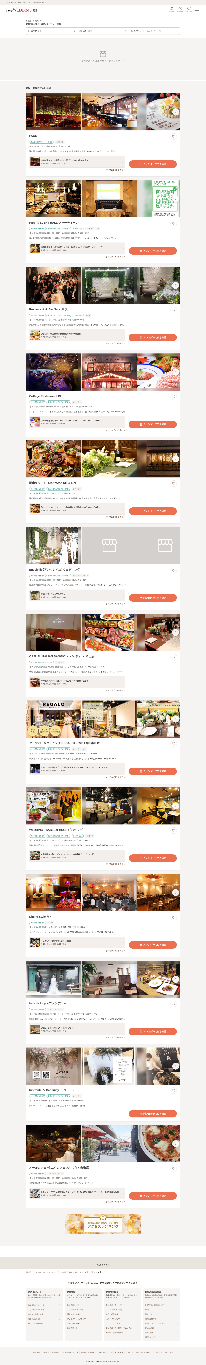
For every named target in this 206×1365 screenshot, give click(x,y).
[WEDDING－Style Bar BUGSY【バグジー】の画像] (103, 805)
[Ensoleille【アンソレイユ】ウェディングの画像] (103, 545)
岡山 (93, 1272)
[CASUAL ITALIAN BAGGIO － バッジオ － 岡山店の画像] (103, 632)
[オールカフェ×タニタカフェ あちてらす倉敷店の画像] (103, 1143)
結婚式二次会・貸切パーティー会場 (75, 1272)
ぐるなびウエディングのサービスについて (142, 1353)
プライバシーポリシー (69, 1353)
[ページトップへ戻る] (103, 1263)
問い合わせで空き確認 (152, 598)
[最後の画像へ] (175, 111)
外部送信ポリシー (87, 1353)
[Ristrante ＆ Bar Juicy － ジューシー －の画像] (103, 1066)
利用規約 (45, 1353)
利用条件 (55, 1353)
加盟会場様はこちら (104, 1353)
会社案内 (36, 1353)
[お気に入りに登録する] (174, 136)
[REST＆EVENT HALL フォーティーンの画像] (103, 198)
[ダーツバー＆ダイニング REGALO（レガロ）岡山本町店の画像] (103, 719)
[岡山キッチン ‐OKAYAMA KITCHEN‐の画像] (103, 458)
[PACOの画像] (103, 111)
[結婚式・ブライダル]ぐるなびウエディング (42, 1272)
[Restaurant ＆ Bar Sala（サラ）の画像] (103, 285)
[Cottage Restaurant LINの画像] (103, 372)
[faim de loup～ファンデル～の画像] (103, 979)
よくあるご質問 (167, 1353)
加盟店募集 (119, 1353)
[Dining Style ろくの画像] (103, 892)
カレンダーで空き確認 (152, 164)
